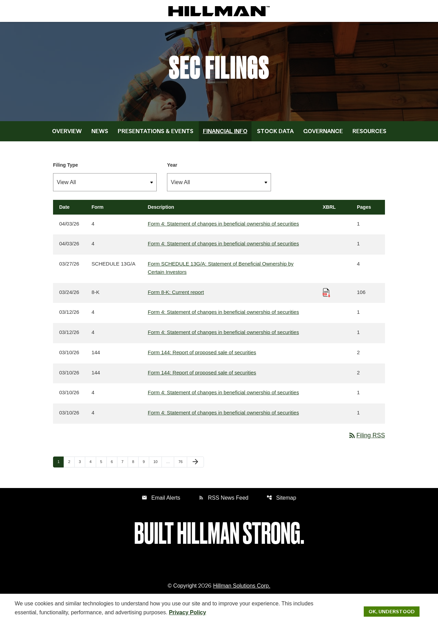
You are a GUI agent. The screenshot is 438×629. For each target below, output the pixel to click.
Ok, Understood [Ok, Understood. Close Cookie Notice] (392, 611)
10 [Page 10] (157, 466)
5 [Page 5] (103, 466)
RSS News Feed (223, 502)
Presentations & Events (155, 134)
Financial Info (225, 134)
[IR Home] (219, 10)
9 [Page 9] (145, 466)
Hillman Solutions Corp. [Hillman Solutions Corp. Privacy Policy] (241, 590)
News (99, 134)
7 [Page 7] (124, 466)
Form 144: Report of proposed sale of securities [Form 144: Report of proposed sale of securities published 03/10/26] (202, 356)
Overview (67, 134)
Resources (369, 134)
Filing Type (65, 168)
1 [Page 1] (60, 466)
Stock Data (275, 134)
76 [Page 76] (182, 466)
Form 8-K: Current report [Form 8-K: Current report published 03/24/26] (176, 296)
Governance (323, 134)
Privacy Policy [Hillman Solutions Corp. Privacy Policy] (187, 612)
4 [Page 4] (92, 466)
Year (172, 168)
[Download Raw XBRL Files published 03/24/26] (326, 296)
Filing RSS (366, 439)
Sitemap (281, 502)
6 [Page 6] (114, 466)
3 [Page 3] (81, 466)
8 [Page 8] (135, 466)
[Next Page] (195, 466)
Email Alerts (161, 502)
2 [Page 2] (71, 466)
